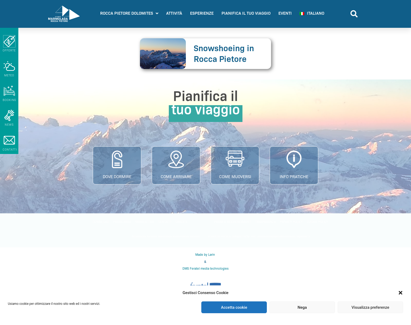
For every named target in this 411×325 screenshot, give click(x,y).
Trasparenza (265, 222)
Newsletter (144, 222)
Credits (181, 222)
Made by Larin (205, 255)
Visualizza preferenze (370, 307)
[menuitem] (312, 14)
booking (9, 100)
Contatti (164, 222)
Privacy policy (291, 222)
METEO (9, 75)
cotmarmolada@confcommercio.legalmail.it (283, 236)
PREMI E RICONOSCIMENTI (232, 222)
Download (101, 222)
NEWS (9, 124)
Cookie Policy (317, 222)
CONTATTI (10, 149)
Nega (302, 307)
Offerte (9, 50)
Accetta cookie (234, 307)
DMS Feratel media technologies (205, 268)
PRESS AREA (122, 222)
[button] (400, 292)
